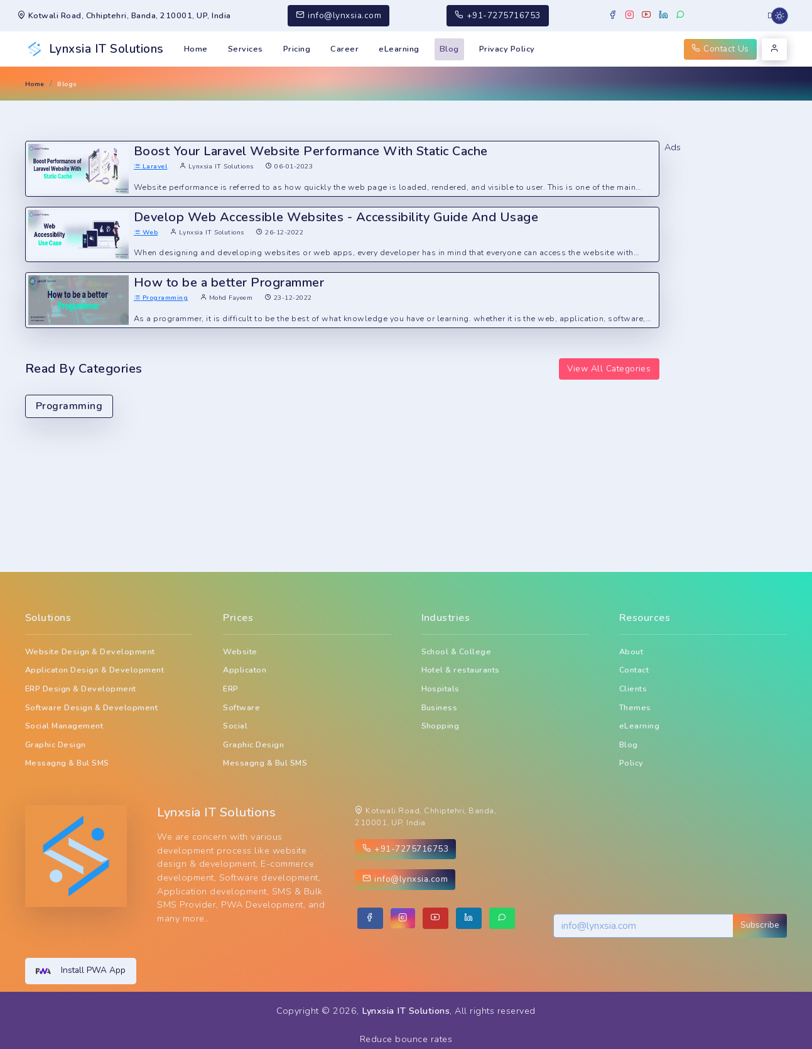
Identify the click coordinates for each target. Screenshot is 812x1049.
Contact (634, 669)
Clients (633, 688)
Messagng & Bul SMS (67, 762)
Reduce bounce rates (406, 1039)
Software (241, 707)
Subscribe (759, 925)
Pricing (296, 49)
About (631, 651)
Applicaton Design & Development (94, 669)
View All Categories (609, 369)
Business (439, 707)
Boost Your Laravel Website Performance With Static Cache (311, 151)
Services (245, 49)
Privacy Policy (507, 49)
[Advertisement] (726, 343)
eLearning (399, 49)
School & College (456, 651)
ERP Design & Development (80, 688)
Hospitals (440, 688)
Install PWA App (81, 971)
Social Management (64, 725)
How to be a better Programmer (229, 282)
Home (196, 49)
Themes (635, 707)
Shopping (440, 725)
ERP (231, 688)
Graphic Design (55, 744)
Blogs (67, 84)
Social (235, 725)
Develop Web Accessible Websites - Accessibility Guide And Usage (336, 217)
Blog (449, 49)
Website (240, 651)
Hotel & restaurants (460, 669)
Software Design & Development (91, 707)
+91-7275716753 (498, 15)
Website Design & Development (90, 651)
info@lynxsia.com (338, 15)
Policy (631, 762)
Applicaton (244, 669)
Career (344, 49)
